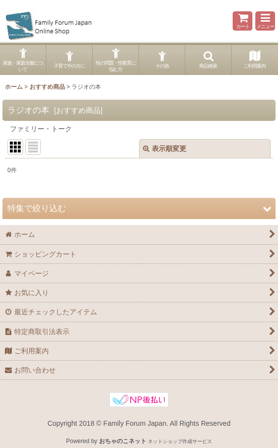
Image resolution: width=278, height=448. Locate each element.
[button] (265, 21)
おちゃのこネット (122, 441)
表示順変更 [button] (164, 148)
